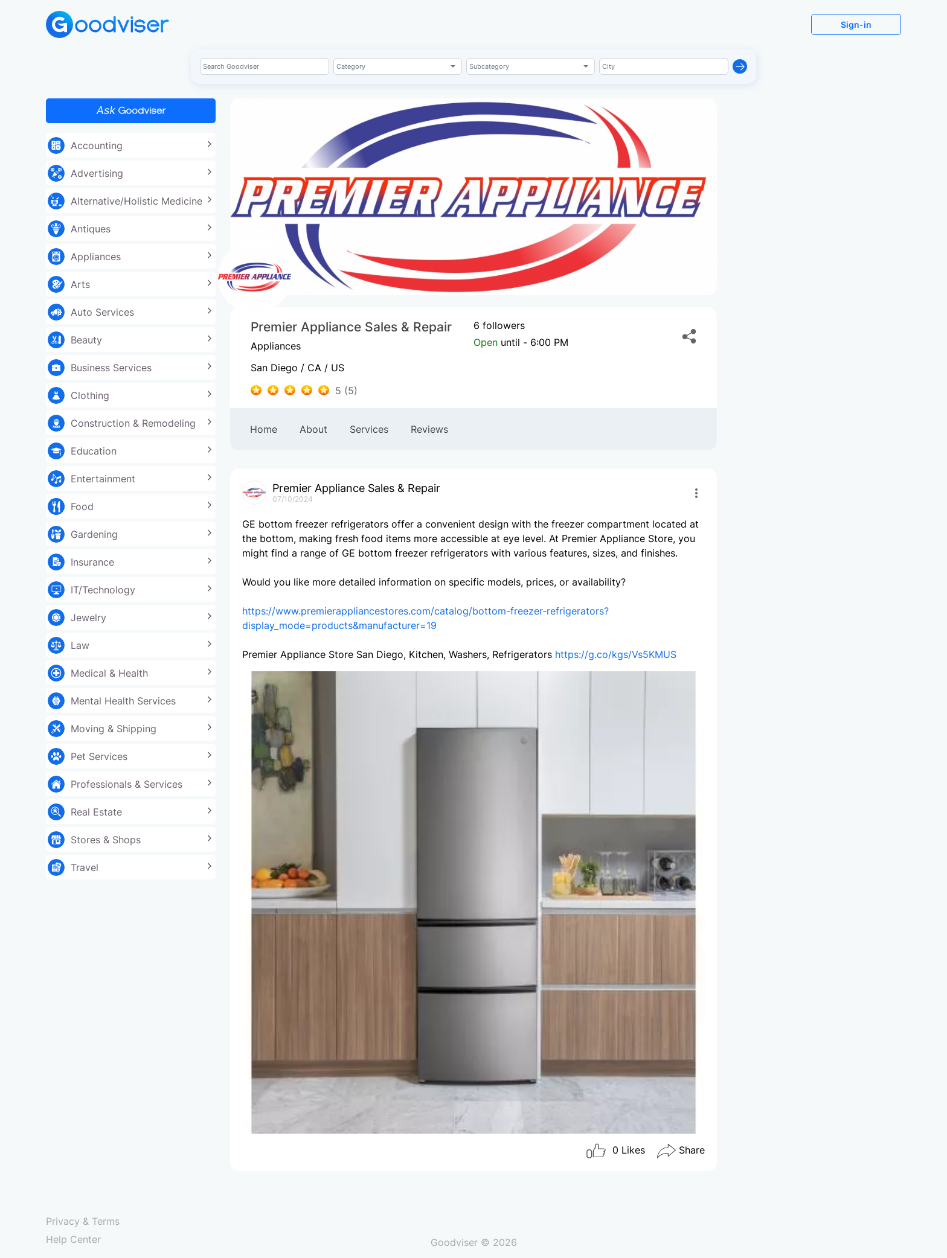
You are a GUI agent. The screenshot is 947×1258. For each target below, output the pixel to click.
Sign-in (856, 24)
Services (369, 429)
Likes (615, 1151)
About (313, 429)
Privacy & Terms (83, 1221)
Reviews (429, 429)
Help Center (73, 1239)
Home (263, 429)
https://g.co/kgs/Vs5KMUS (615, 654)
